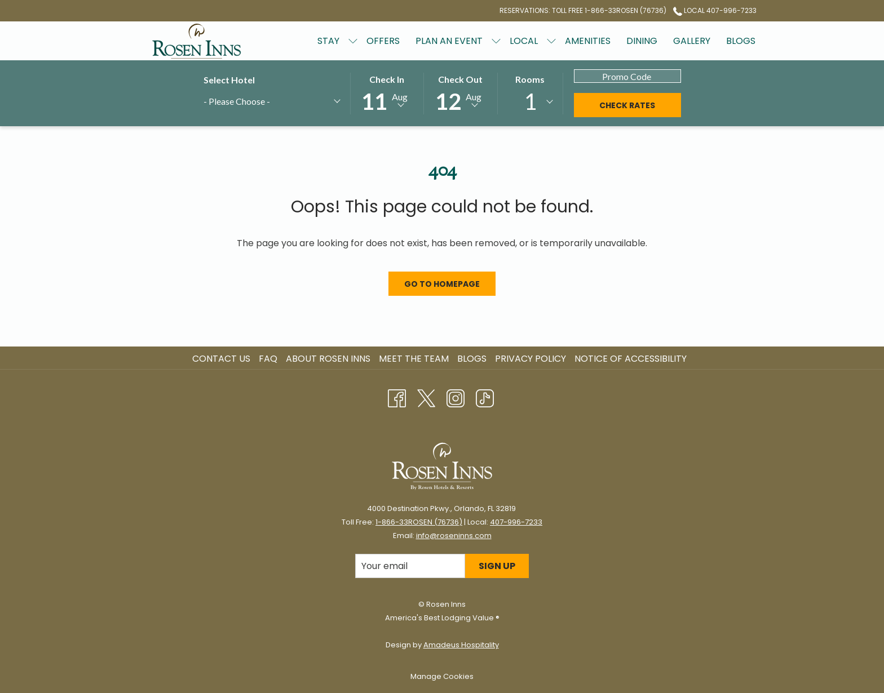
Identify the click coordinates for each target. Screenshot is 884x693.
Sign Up (497, 565)
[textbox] (257, 101)
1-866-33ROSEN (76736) (418, 522)
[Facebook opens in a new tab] (397, 397)
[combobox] (271, 103)
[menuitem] (222, 359)
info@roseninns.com (454, 535)
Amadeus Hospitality (461, 644)
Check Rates (627, 105)
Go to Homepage (442, 284)
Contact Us (221, 358)
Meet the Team (414, 358)
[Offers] (383, 40)
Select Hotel (229, 79)
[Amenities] (587, 40)
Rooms (530, 79)
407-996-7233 (516, 522)
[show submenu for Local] (551, 40)
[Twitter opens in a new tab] (426, 397)
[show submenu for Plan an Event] (496, 40)
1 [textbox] (530, 101)
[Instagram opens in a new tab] (456, 397)
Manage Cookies (442, 676)
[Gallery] (691, 40)
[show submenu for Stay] (353, 40)
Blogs (472, 358)
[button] (386, 93)
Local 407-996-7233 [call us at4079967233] (715, 10)
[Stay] (328, 40)
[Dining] (641, 40)
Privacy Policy (530, 358)
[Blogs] (740, 40)
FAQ (268, 358)
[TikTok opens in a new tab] (485, 397)
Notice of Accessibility (630, 358)
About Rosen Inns (328, 358)
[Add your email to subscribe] (410, 566)
